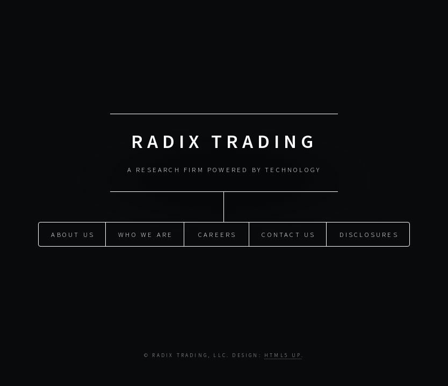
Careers (217, 233)
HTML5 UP (282, 355)
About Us (73, 233)
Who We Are (145, 233)
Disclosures (369, 233)
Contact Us (288, 233)
